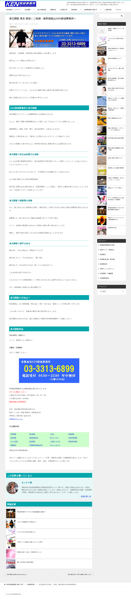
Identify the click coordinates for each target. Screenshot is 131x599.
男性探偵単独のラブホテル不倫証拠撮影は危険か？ (31, 512)
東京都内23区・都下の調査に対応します (79, 574)
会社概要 (27, 9)
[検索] (111, 16)
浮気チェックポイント (107, 269)
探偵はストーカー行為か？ (115, 188)
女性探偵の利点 (112, 227)
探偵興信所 (13, 27)
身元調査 (13, 438)
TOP (14, 584)
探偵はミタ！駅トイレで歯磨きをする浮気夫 (116, 99)
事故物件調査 (72, 441)
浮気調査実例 (104, 278)
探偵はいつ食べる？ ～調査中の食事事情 (116, 109)
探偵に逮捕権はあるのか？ (115, 118)
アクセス (118, 9)
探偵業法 (103, 254)
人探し (52, 434)
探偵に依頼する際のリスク (115, 158)
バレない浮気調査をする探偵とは (26, 522)
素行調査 (32, 434)
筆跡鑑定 (13, 445)
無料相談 (74, 9)
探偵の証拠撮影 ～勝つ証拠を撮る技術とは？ (116, 79)
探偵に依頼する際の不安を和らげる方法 (116, 89)
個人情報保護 (42, 9)
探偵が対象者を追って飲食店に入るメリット (116, 49)
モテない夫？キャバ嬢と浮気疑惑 (116, 69)
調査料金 (53, 9)
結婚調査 (71, 434)
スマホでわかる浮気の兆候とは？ (26, 532)
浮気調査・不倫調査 (106, 273)
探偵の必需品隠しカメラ (114, 58)
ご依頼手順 (107, 9)
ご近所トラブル (55, 441)
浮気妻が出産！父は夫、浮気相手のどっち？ (29, 552)
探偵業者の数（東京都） (108, 259)
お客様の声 (63, 9)
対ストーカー (54, 438)
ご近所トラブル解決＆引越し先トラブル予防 (29, 542)
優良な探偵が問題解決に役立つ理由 (116, 149)
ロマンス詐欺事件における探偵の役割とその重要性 (116, 198)
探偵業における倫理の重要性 (116, 168)
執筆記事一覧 (86, 496)
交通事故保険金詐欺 (36, 445)
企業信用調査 (72, 438)
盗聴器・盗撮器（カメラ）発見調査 (116, 29)
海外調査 (32, 441)
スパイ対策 (14, 441)
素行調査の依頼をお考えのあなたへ (17, 574)
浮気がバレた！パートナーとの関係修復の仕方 (116, 218)
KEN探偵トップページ (13, 9)
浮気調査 (13, 434)
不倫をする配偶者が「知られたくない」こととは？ (116, 178)
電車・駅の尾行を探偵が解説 (25, 562)
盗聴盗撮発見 (33, 438)
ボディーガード (55, 445)
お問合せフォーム (16, 419)
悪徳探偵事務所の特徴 (107, 245)
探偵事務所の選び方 (90, 9)
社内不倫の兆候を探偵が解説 (116, 138)
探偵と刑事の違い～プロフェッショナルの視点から (116, 129)
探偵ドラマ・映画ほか (107, 250)
